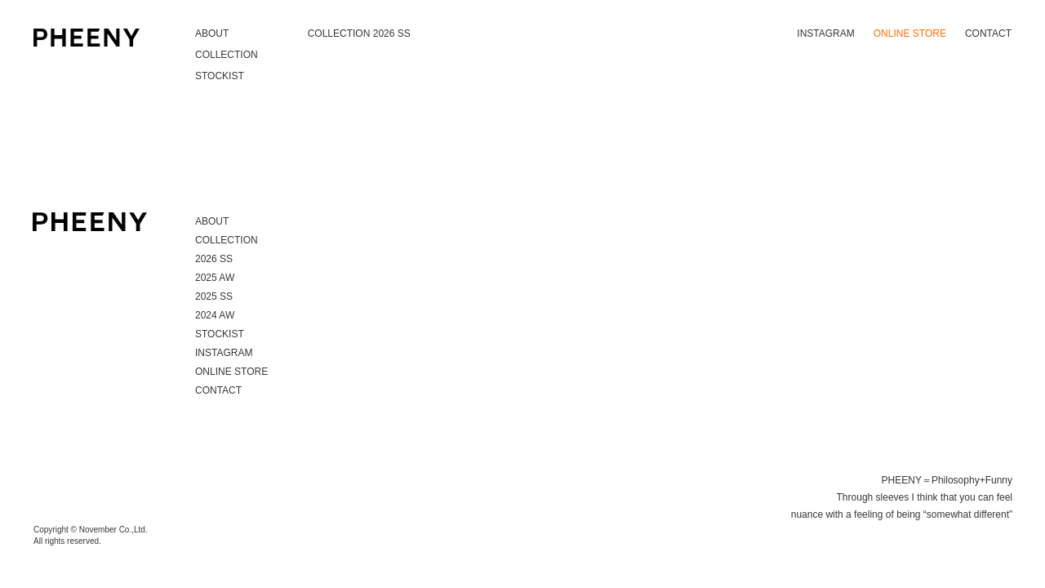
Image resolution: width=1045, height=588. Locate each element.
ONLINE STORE (910, 33)
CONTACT (988, 33)
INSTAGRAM (825, 33)
